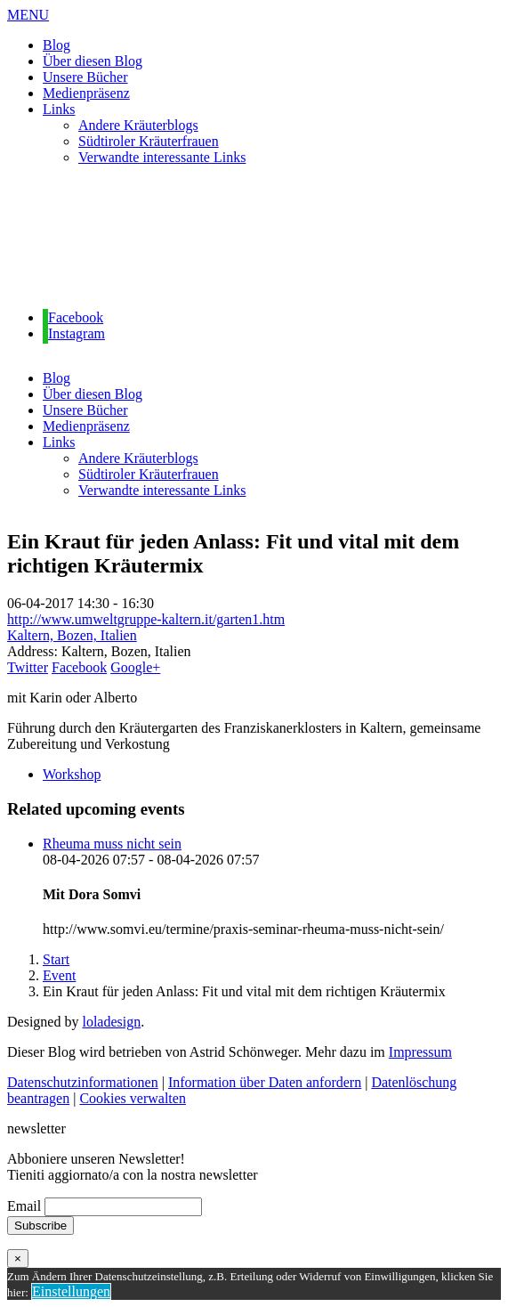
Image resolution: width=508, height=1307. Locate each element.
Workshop (72, 774)
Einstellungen (71, 1291)
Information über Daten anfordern (264, 1082)
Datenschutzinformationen (82, 1082)
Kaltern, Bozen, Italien (72, 635)
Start (56, 959)
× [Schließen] (17, 1258)
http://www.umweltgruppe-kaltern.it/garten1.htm (146, 619)
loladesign (111, 1021)
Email (24, 1206)
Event (59, 975)
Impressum (420, 1051)
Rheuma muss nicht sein (112, 843)
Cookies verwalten (132, 1098)
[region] (254, 238)
